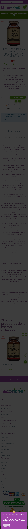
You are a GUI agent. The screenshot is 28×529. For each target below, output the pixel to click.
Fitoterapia (4, 462)
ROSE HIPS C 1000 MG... (8, 365)
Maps (13, 426)
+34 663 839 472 (5, 414)
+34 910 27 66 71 (5, 408)
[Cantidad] (5, 97)
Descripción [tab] (14, 131)
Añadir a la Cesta (18, 97)
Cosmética (4, 465)
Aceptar (5, 525)
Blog (2, 452)
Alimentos (3, 468)
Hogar (2, 471)
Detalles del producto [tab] (14, 137)
